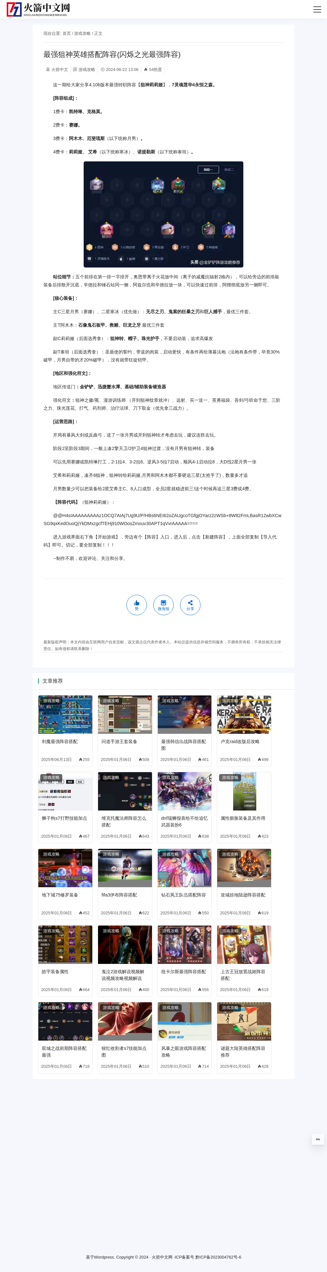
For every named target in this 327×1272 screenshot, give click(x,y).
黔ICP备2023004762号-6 (218, 1257)
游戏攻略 (82, 33)
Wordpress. (104, 1257)
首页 (67, 33)
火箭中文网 (162, 1257)
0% (318, 1139)
